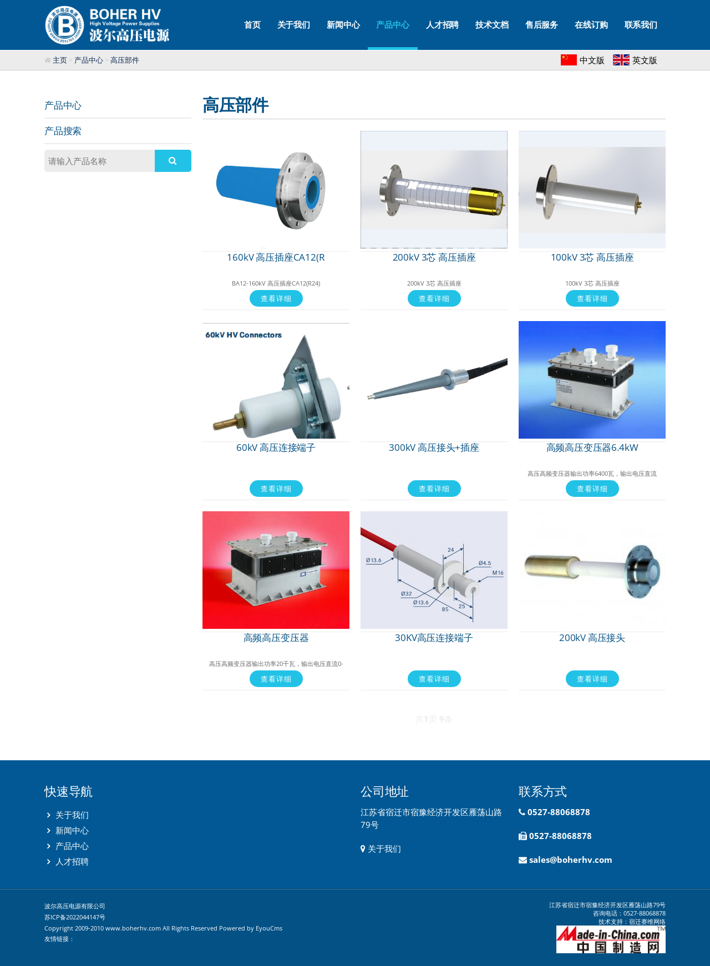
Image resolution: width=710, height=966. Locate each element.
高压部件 (124, 60)
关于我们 (293, 24)
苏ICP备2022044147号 (74, 917)
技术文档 (491, 24)
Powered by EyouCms (249, 928)
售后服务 (541, 24)
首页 (252, 24)
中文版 (592, 59)
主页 (60, 60)
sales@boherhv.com (570, 859)
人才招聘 (442, 24)
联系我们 (641, 24)
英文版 (644, 59)
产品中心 (392, 34)
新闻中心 (343, 24)
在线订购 (591, 24)
